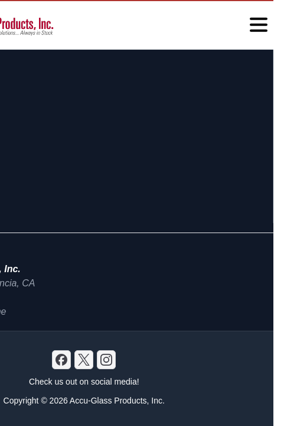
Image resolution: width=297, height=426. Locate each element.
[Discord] (61, 359)
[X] (83, 359)
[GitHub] (106, 359)
